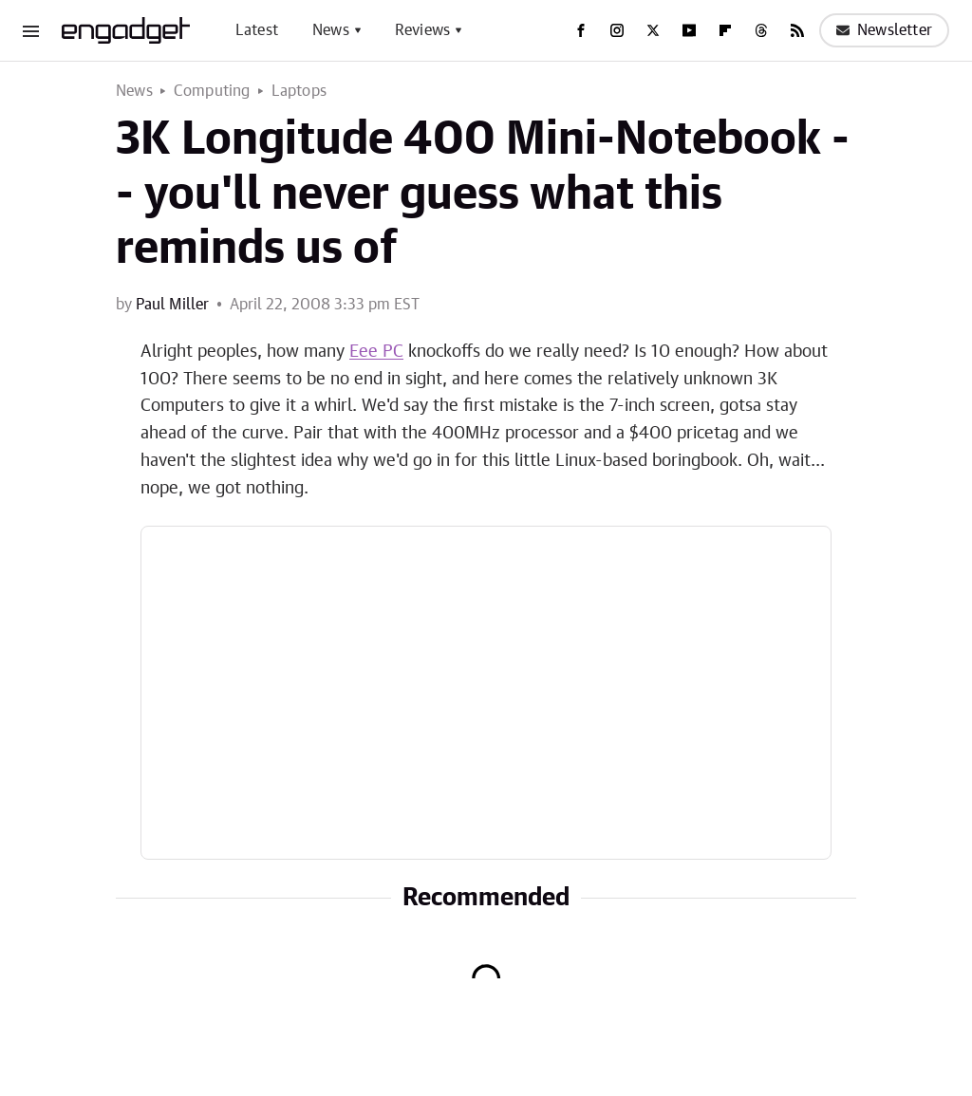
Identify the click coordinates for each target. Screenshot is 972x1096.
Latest (256, 30)
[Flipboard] (725, 30)
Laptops (299, 91)
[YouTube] (689, 30)
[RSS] (797, 30)
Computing (212, 91)
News (330, 30)
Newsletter (884, 30)
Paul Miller (172, 304)
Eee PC (376, 352)
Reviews (422, 30)
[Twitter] (653, 30)
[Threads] (761, 30)
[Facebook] (581, 30)
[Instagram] (617, 30)
